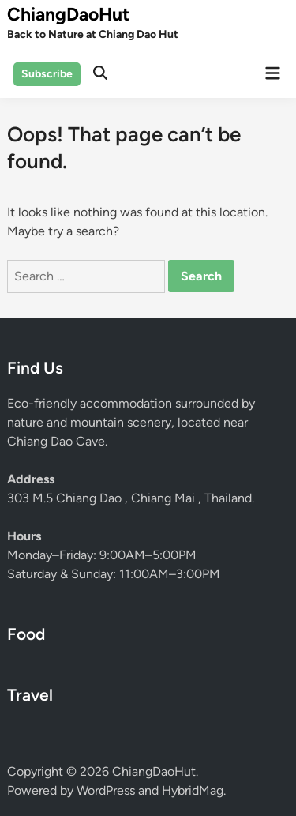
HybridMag (192, 790)
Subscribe (47, 74)
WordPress (106, 790)
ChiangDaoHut (68, 14)
